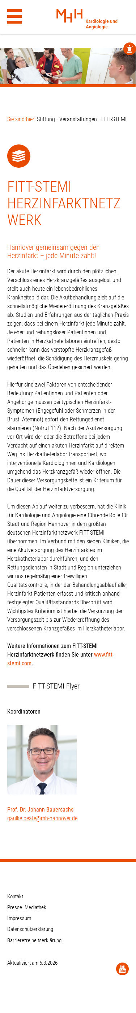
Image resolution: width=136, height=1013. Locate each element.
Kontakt (15, 896)
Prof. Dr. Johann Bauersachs (40, 809)
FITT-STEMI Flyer (56, 686)
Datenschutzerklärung (30, 929)
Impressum (19, 918)
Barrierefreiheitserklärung (34, 940)
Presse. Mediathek (26, 907)
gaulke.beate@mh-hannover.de (42, 818)
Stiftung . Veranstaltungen (67, 119)
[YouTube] (122, 969)
